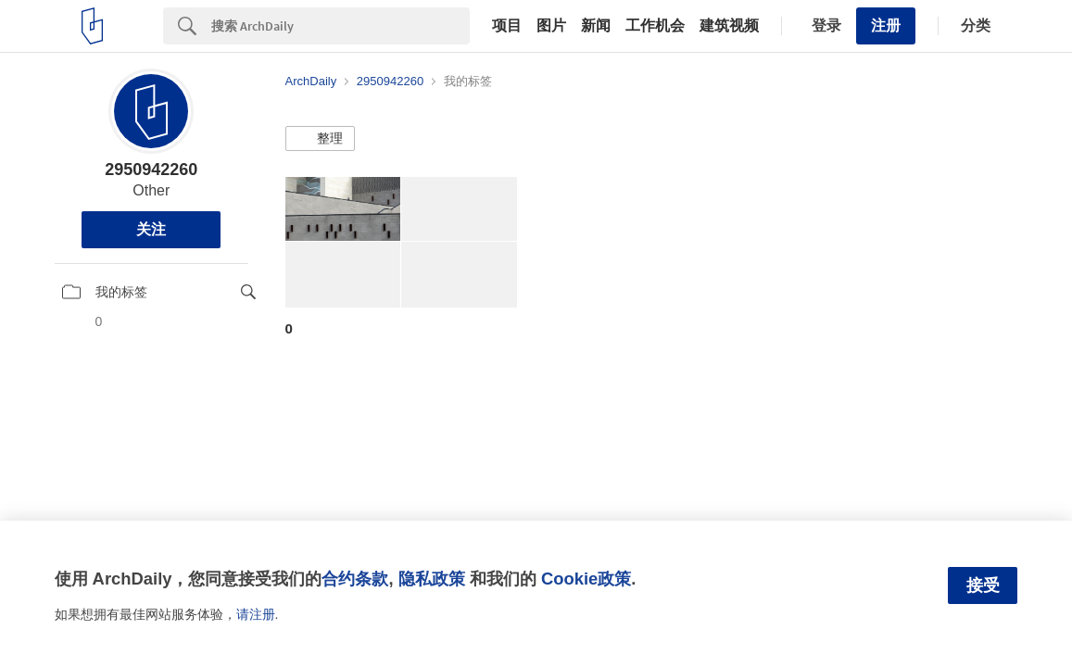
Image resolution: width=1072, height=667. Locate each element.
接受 (983, 585)
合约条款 (355, 578)
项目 (507, 26)
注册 (886, 25)
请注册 (255, 614)
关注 (151, 229)
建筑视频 (729, 26)
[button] (320, 139)
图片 (551, 26)
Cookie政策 (586, 578)
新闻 (596, 26)
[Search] (340, 25)
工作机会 (655, 26)
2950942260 (151, 169)
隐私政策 (431, 578)
